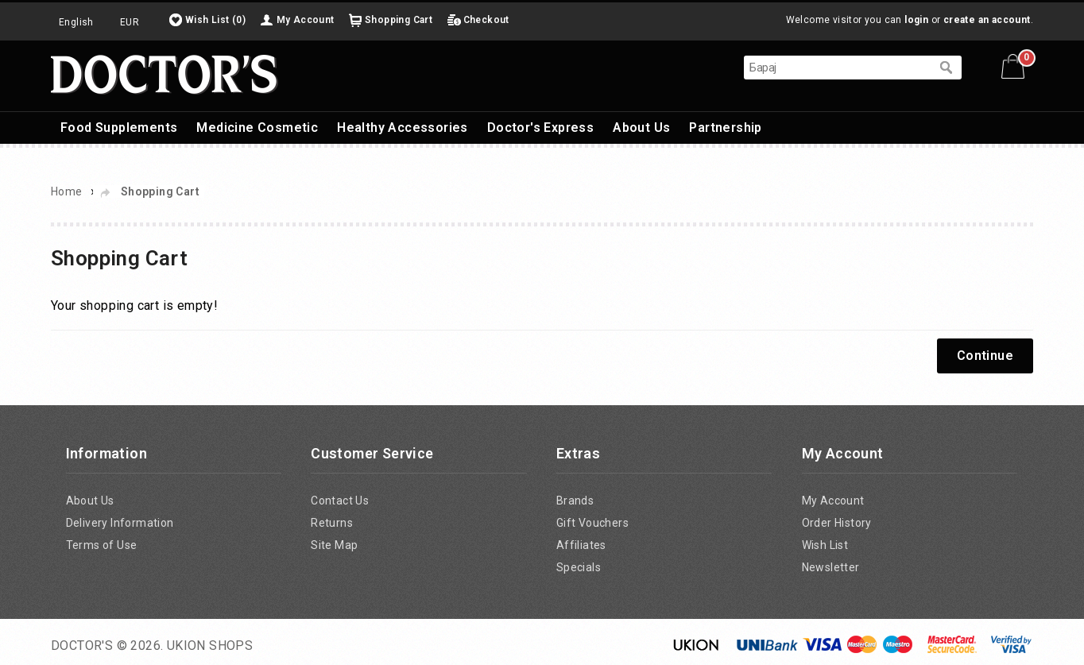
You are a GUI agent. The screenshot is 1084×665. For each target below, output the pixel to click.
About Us (641, 127)
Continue (985, 355)
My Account (306, 19)
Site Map (334, 545)
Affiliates (581, 545)
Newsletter (831, 567)
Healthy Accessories (402, 127)
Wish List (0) (215, 19)
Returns (332, 522)
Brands (575, 500)
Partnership (725, 127)
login (916, 19)
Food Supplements (118, 127)
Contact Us (340, 500)
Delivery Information (120, 522)
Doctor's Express (540, 127)
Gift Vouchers (592, 522)
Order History (837, 522)
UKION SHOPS (210, 645)
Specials (578, 567)
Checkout (486, 19)
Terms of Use (101, 545)
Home (67, 191)
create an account (987, 19)
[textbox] (837, 67)
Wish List (825, 545)
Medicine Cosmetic (257, 127)
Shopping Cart (398, 19)
